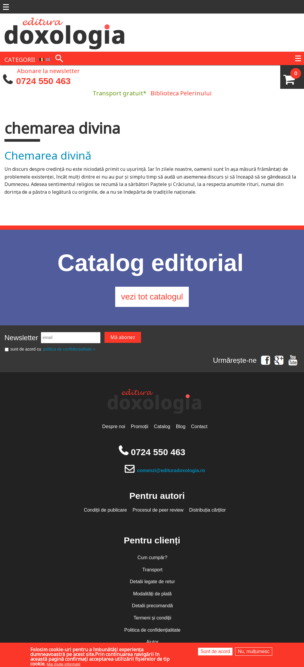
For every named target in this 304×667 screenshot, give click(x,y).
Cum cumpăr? (152, 557)
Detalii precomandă (152, 605)
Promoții (139, 426)
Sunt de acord (215, 651)
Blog (181, 426)
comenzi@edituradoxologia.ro (171, 470)
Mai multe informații (63, 664)
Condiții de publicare (105, 510)
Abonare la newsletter (48, 70)
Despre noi (113, 426)
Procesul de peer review (157, 510)
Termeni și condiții (152, 617)
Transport (152, 569)
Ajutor (152, 641)
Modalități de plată (152, 593)
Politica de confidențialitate (152, 630)
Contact (199, 426)
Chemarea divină (47, 155)
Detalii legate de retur (152, 581)
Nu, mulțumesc (254, 651)
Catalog (162, 426)
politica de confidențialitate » (69, 349)
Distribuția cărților (207, 510)
